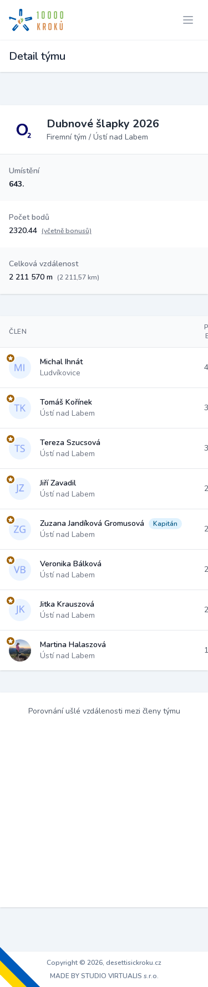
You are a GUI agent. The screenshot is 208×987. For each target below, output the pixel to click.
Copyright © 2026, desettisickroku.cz (104, 962)
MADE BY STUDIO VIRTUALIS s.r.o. (104, 976)
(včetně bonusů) (67, 230)
